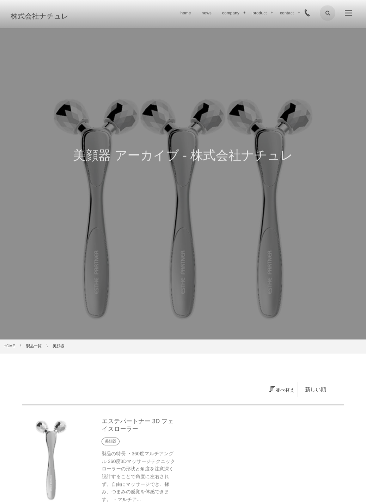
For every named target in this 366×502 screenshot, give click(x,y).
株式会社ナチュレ (40, 15)
